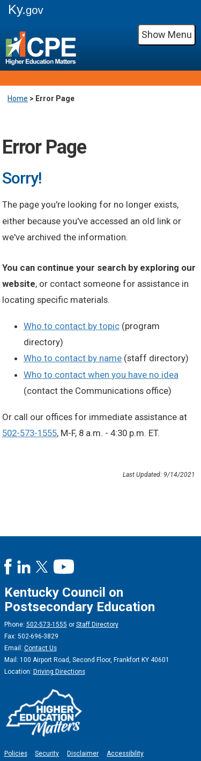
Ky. (25, 9)
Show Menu (167, 34)
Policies (15, 753)
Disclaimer (83, 753)
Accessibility (125, 753)
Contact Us (40, 648)
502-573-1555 (29, 433)
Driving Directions (59, 671)
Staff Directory (97, 624)
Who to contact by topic (72, 326)
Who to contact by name (73, 358)
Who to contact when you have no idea (101, 374)
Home (18, 98)
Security (47, 753)
